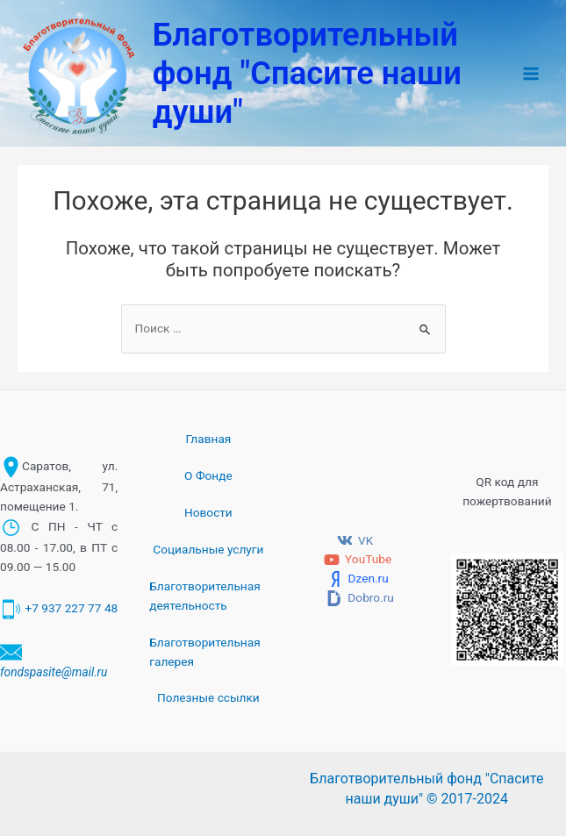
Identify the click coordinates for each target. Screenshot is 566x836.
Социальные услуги (208, 549)
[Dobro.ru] (360, 598)
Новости (208, 512)
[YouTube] (358, 560)
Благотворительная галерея (204, 651)
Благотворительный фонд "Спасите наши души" (307, 73)
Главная (208, 439)
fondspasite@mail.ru (53, 672)
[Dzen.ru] (357, 579)
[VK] (355, 540)
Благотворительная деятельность (204, 595)
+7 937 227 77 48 (71, 608)
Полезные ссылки (208, 697)
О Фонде (208, 475)
